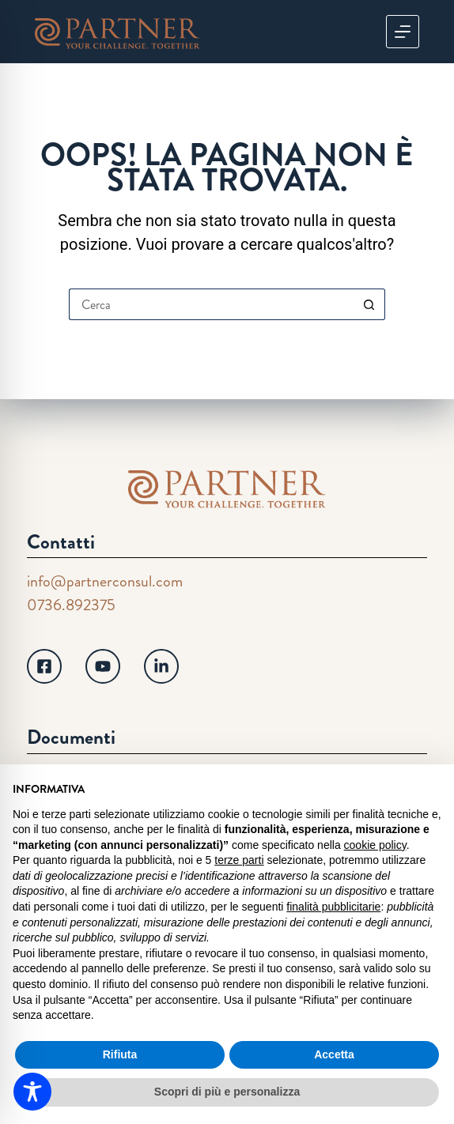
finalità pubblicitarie (333, 906)
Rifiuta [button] (120, 1054)
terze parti (238, 860)
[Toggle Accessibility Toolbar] (32, 1091)
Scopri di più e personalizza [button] (227, 1091)
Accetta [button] (334, 1054)
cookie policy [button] (375, 845)
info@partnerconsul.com (105, 581)
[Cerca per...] (211, 304)
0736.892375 (71, 605)
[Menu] (402, 31)
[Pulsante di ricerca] (369, 304)
